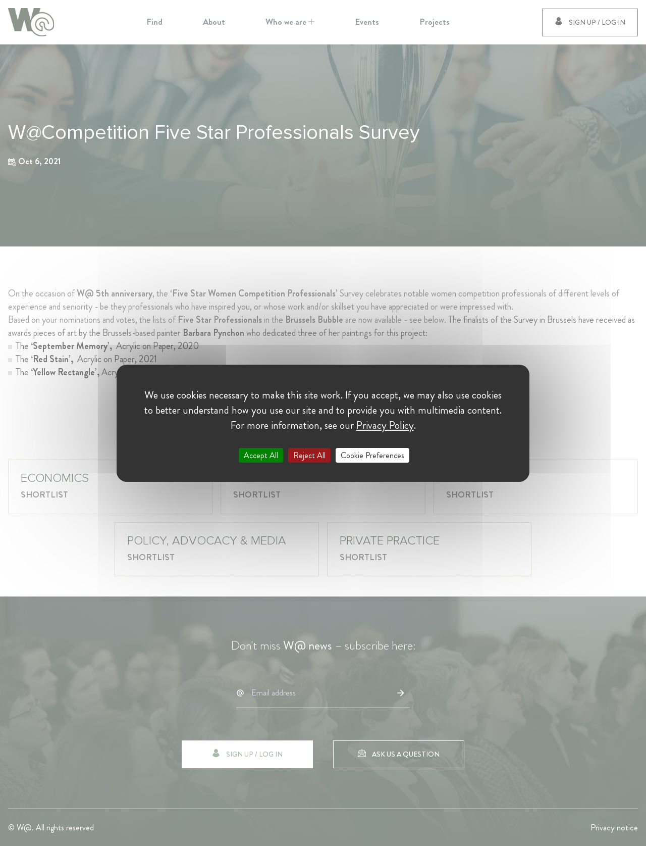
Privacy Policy (385, 424)
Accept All (261, 455)
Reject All (309, 455)
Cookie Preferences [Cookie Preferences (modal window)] (372, 455)
